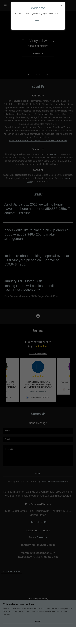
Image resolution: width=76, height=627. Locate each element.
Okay (38, 20)
